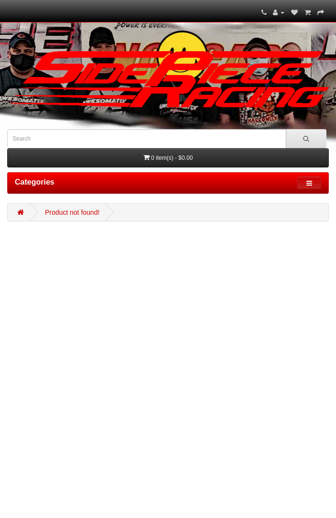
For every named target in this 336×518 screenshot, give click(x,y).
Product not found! (72, 212)
